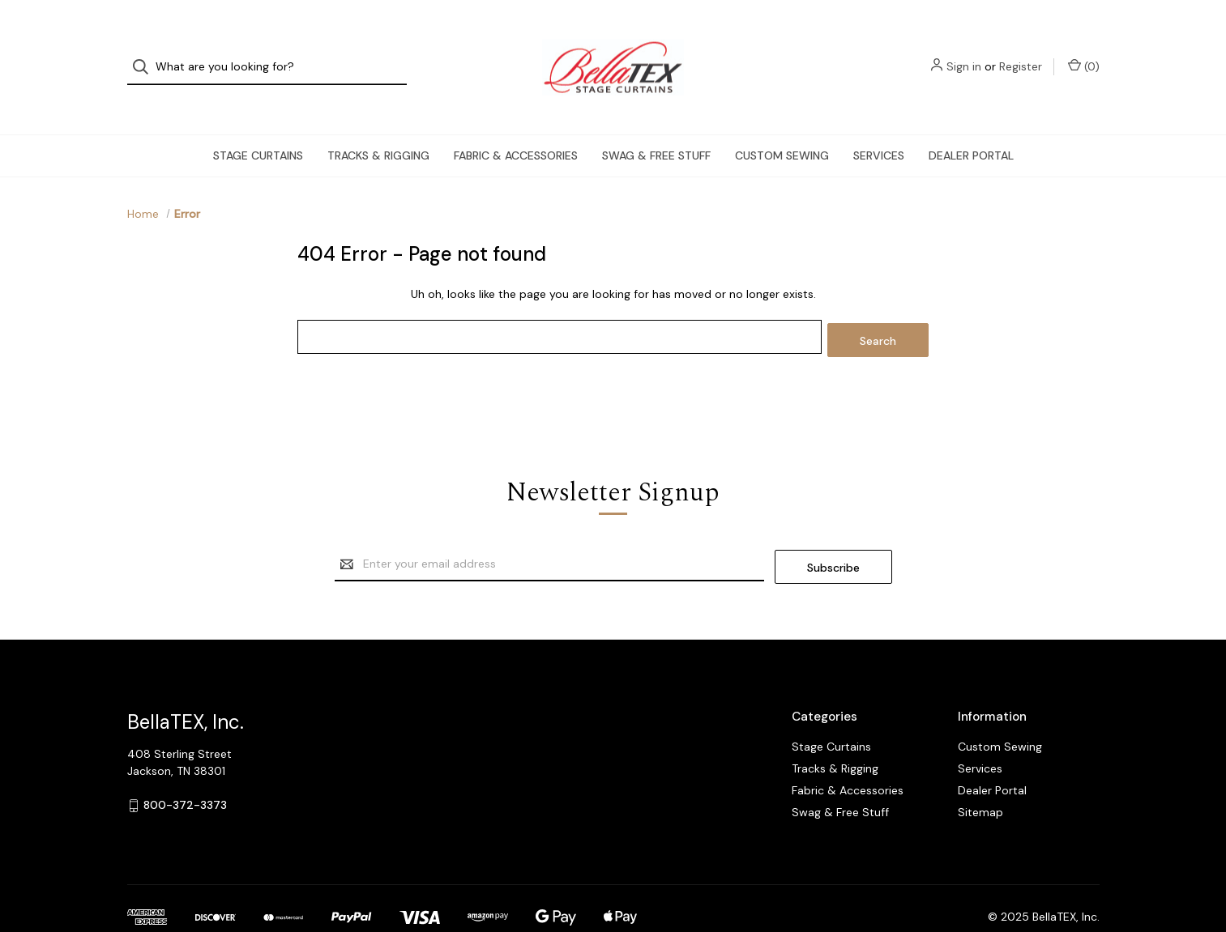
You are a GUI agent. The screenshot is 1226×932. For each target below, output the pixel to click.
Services (878, 126)
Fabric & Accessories (516, 126)
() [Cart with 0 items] (1084, 52)
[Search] (145, 53)
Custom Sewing (782, 126)
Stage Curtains (258, 126)
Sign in (963, 52)
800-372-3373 (185, 770)
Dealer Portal (971, 126)
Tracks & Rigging (378, 126)
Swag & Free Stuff (656, 126)
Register (1020, 52)
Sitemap (980, 776)
